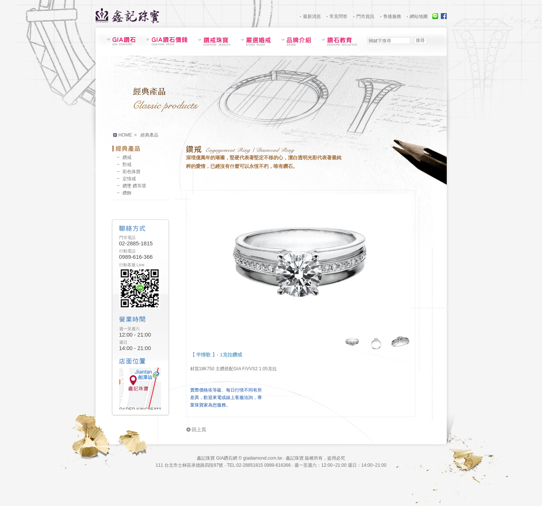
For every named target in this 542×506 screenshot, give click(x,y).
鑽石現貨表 (121, 41)
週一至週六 (129, 328)
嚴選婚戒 (256, 41)
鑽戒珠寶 (214, 41)
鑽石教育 (339, 41)
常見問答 (338, 16)
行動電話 (127, 251)
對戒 (127, 164)
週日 (123, 342)
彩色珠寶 (131, 171)
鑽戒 (127, 157)
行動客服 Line (132, 265)
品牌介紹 (296, 41)
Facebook (444, 16)
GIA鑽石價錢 (167, 41)
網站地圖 (419, 16)
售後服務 (392, 16)
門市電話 (127, 237)
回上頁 (199, 429)
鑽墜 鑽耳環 (134, 185)
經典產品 (140, 148)
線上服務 (435, 16)
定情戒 (129, 178)
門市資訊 (365, 16)
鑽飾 (127, 193)
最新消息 (312, 16)
